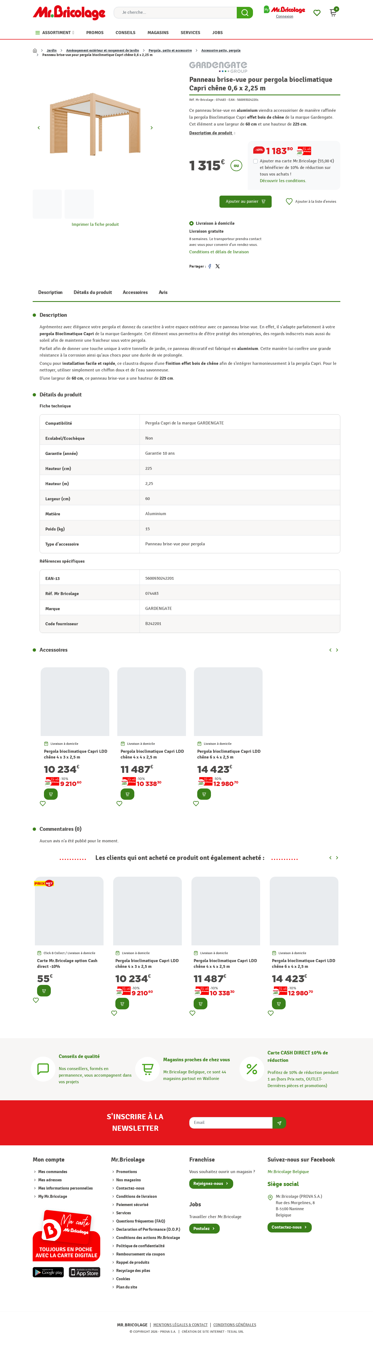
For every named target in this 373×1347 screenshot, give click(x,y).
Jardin (52, 50)
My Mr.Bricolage (52, 1196)
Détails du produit (93, 292)
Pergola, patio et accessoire (170, 50)
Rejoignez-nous (208, 1183)
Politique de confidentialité (140, 1246)
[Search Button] (245, 12)
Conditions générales (234, 1325)
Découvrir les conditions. (283, 181)
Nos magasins (128, 1180)
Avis (163, 292)
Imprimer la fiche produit (95, 224)
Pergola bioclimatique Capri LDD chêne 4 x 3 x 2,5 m (75, 754)
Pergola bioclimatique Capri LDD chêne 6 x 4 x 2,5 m (229, 754)
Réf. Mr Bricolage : (202, 100)
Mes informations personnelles (65, 1188)
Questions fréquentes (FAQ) (140, 1221)
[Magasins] (147, 1068)
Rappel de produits (132, 1262)
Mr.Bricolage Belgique (288, 1171)
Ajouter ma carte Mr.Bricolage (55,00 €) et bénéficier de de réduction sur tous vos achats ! (297, 168)
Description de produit (212, 132)
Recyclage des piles (132, 1270)
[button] (333, 12)
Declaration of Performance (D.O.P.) (147, 1229)
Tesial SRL (235, 1332)
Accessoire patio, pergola (221, 50)
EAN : (232, 100)
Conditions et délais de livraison (219, 252)
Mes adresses (50, 1180)
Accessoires (135, 292)
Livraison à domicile (215, 223)
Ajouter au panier (246, 201)
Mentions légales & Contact (180, 1325)
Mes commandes (52, 1171)
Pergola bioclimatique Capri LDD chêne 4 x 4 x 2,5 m (152, 754)
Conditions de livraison (136, 1196)
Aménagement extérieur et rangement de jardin (102, 50)
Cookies (122, 1279)
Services (123, 1213)
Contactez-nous (129, 1188)
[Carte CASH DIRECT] (252, 1068)
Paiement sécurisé (131, 1204)
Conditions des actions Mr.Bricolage (147, 1237)
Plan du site (126, 1287)
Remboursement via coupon (140, 1254)
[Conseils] (43, 1068)
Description (50, 292)
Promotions (126, 1171)
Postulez (201, 1228)
